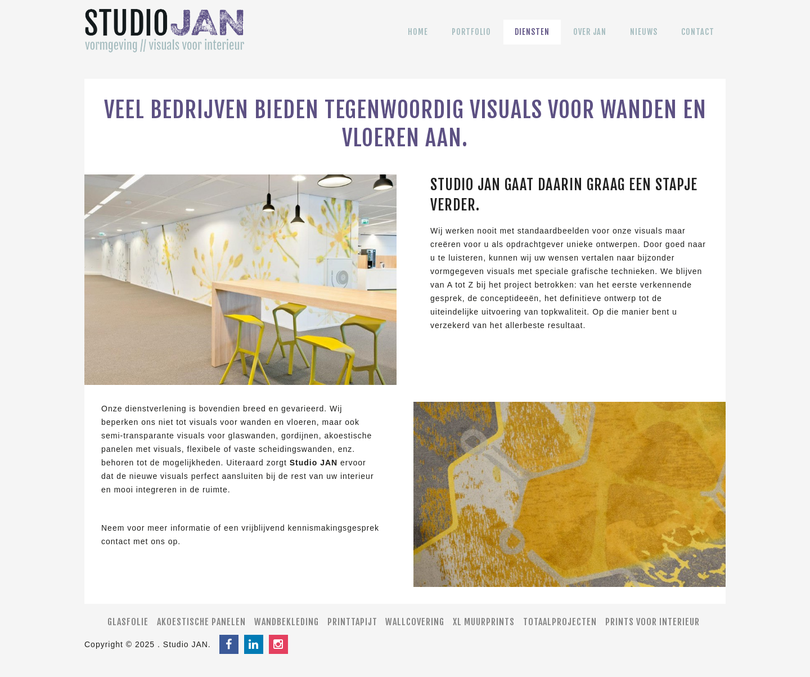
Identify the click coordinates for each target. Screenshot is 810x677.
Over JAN (589, 40)
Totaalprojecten (560, 621)
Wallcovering (414, 621)
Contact (697, 40)
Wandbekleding (286, 621)
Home (418, 40)
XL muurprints (484, 621)
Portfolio (471, 40)
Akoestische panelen (201, 621)
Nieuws (644, 40)
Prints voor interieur (652, 621)
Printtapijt (352, 621)
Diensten (532, 40)
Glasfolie (127, 621)
